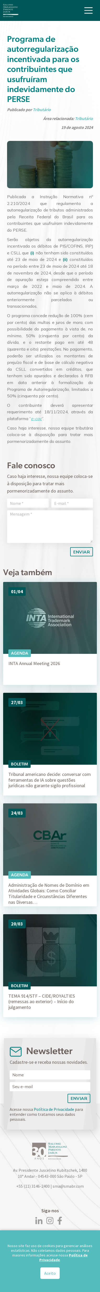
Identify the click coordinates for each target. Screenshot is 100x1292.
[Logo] (10, 10)
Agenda (19, 653)
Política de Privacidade (54, 1109)
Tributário (42, 109)
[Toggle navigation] (88, 10)
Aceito (50, 1273)
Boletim (19, 764)
